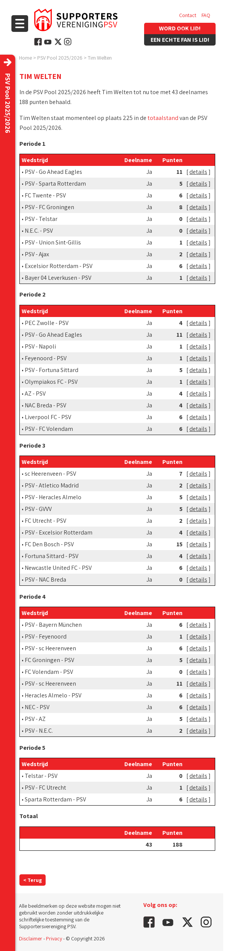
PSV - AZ (35, 719)
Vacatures (190, 30)
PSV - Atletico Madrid (52, 485)
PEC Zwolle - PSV (46, 323)
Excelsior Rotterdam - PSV (58, 266)
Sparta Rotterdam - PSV (55, 799)
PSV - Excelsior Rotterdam (58, 532)
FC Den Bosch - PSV (49, 544)
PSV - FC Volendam (49, 429)
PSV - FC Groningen (49, 207)
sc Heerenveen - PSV (50, 474)
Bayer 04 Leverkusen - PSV (58, 278)
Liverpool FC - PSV (48, 417)
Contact (187, 15)
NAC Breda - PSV (45, 405)
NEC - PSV (37, 707)
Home (25, 57)
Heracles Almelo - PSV (53, 695)
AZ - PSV (35, 393)
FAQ (206, 15)
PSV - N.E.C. (39, 731)
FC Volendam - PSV (49, 672)
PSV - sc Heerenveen (50, 648)
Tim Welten (100, 57)
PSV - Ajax (37, 254)
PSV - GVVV (38, 509)
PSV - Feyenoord (46, 636)
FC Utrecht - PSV (45, 521)
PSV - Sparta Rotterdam (55, 184)
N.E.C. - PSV (39, 231)
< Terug (32, 880)
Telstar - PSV (41, 776)
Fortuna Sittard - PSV (51, 556)
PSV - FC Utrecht (45, 788)
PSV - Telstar (41, 219)
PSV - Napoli (40, 346)
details (198, 172)
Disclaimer (30, 938)
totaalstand (163, 118)
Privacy (54, 938)
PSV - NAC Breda (45, 580)
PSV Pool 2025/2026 (60, 57)
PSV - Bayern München (53, 625)
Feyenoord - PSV (46, 358)
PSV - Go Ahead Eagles (53, 172)
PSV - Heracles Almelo (53, 497)
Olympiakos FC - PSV (51, 382)
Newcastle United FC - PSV (58, 568)
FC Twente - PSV (45, 195)
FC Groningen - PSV (49, 660)
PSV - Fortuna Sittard (51, 370)
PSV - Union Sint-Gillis (53, 242)
